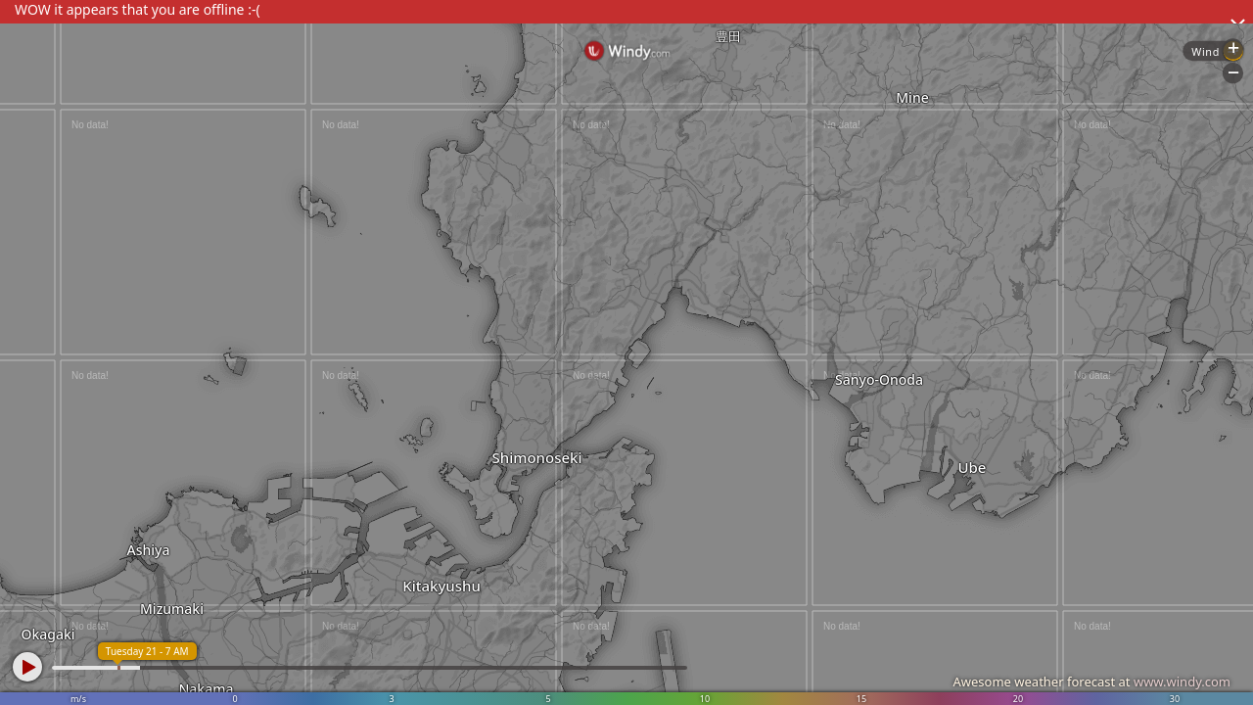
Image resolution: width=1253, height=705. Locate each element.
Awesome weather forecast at (1091, 681)
